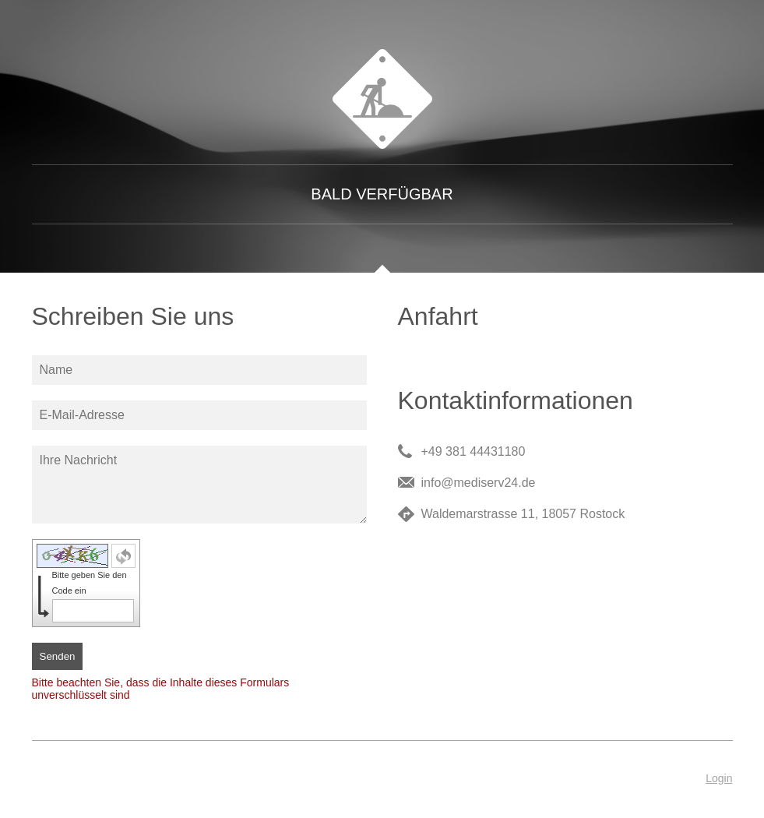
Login (719, 778)
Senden (58, 656)
